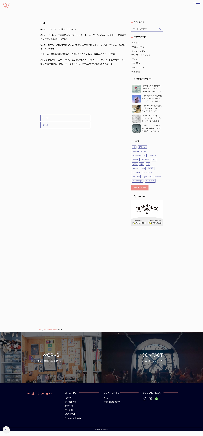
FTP (45, 118)
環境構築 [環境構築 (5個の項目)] (151, 168)
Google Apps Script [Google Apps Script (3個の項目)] (140, 151)
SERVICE (68, 411)
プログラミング (138, 51)
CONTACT (69, 418)
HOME (67, 403)
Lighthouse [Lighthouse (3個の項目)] (147, 177)
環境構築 (135, 71)
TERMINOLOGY (112, 407)
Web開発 (135, 63)
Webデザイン (137, 67)
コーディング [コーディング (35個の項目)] (153, 155)
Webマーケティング (140, 55)
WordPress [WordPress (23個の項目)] (137, 181)
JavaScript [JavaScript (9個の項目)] (146, 160)
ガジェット (136, 59)
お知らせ (135, 42)
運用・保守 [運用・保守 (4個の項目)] (136, 177)
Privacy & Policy (72, 422)
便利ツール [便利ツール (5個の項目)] (142, 147)
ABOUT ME (70, 407)
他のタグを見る (140, 192)
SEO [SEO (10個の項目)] (142, 164)
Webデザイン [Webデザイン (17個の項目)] (137, 186)
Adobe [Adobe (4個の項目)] (135, 164)
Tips (106, 403)
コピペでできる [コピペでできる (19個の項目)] (149, 181)
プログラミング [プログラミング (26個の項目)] (148, 173)
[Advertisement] (83, 90)
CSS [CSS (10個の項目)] (154, 160)
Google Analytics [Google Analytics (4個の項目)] (139, 168)
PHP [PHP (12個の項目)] (134, 147)
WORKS (68, 415)
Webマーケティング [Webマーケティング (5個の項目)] (139, 155)
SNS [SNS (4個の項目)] (148, 164)
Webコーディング (139, 46)
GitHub (106, 118)
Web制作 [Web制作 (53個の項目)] (136, 160)
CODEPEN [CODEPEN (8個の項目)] (136, 173)
